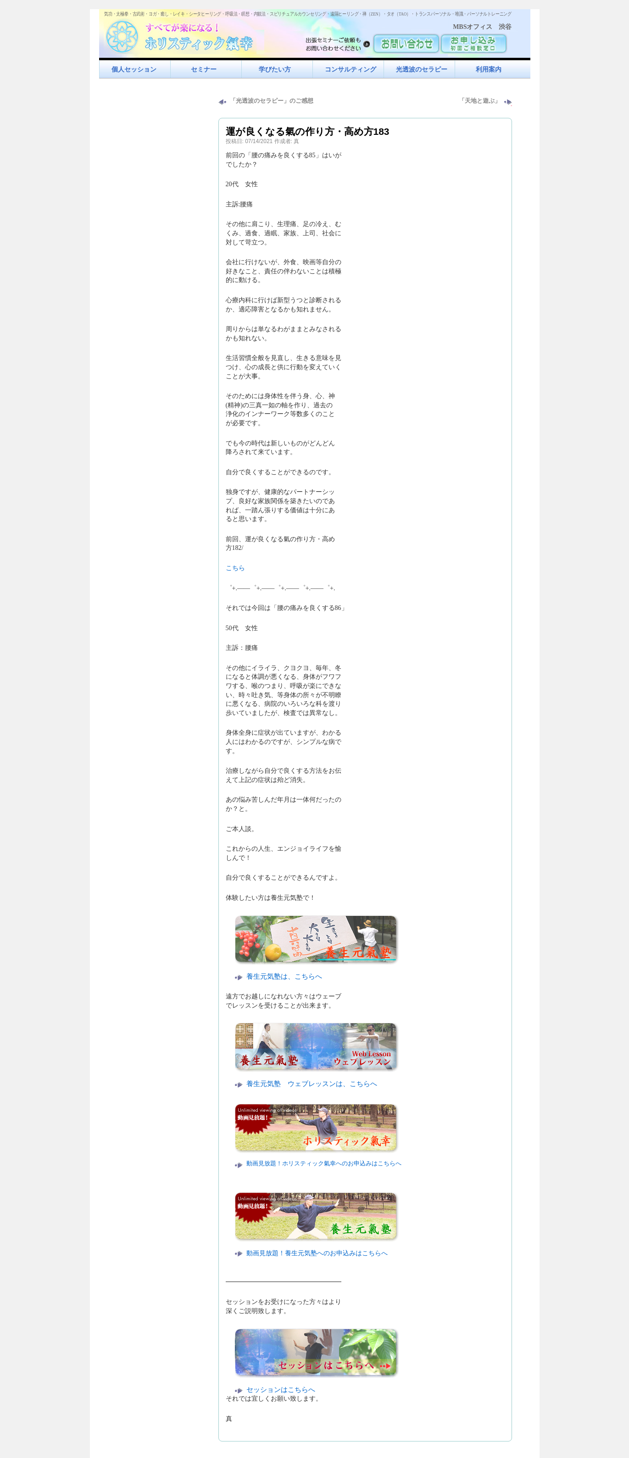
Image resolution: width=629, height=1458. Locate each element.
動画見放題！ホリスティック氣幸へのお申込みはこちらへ (323, 1163)
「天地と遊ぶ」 (480, 100)
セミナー (204, 69)
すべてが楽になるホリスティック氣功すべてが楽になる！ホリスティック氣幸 (184, 34)
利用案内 (488, 69)
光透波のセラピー (421, 69)
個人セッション (133, 69)
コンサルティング (350, 69)
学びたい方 (275, 69)
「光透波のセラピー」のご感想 (271, 100)
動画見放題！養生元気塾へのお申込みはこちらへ (317, 1253)
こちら (235, 568)
